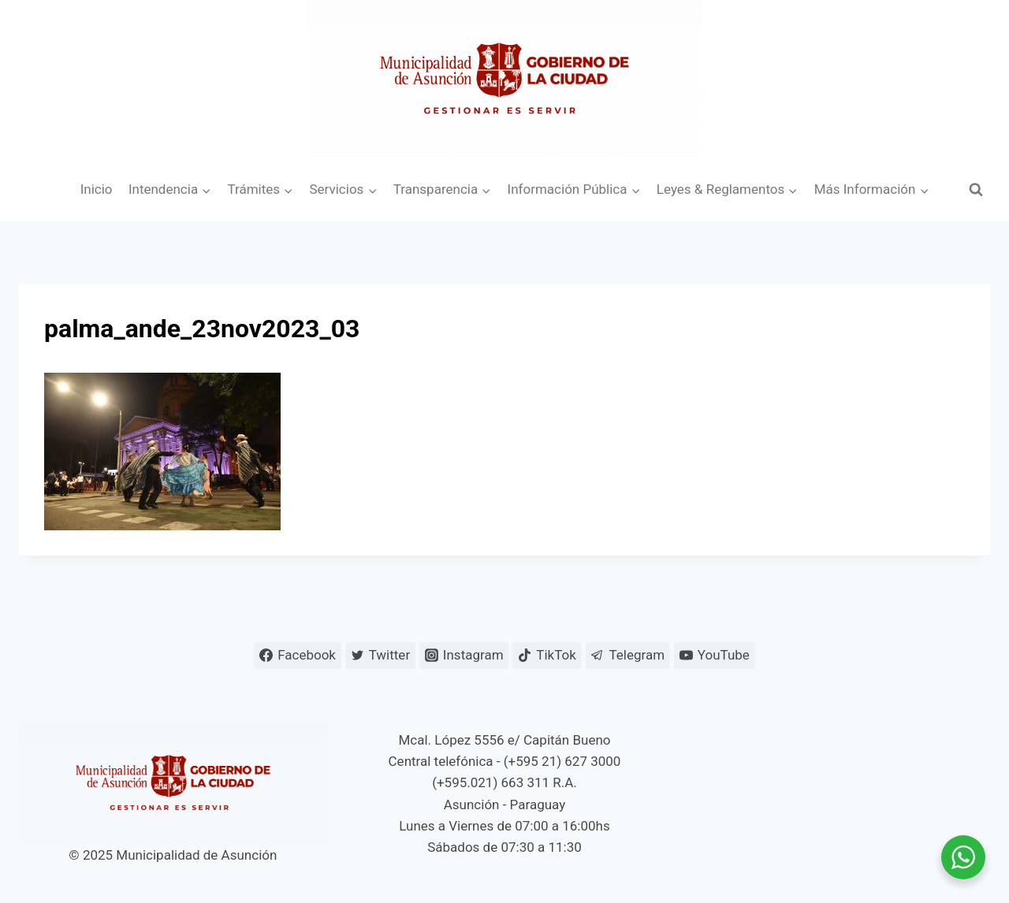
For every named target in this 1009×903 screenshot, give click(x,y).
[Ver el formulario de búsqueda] (976, 190)
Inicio (96, 189)
